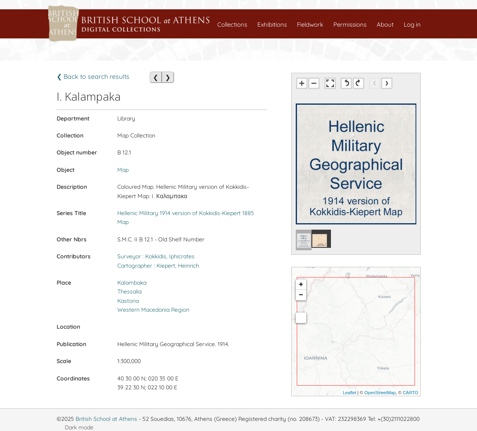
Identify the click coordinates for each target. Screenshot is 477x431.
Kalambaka (131, 282)
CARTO (410, 392)
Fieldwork (310, 24)
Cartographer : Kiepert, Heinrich (158, 265)
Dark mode (79, 427)
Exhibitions (272, 24)
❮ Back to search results (93, 76)
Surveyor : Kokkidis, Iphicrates (156, 256)
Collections (232, 24)
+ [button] (301, 284)
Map (123, 169)
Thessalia (129, 291)
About (385, 24)
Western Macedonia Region (153, 309)
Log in (412, 24)
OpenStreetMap (380, 392)
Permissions (350, 24)
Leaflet (349, 392)
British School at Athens (106, 419)
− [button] (301, 295)
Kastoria (128, 300)
